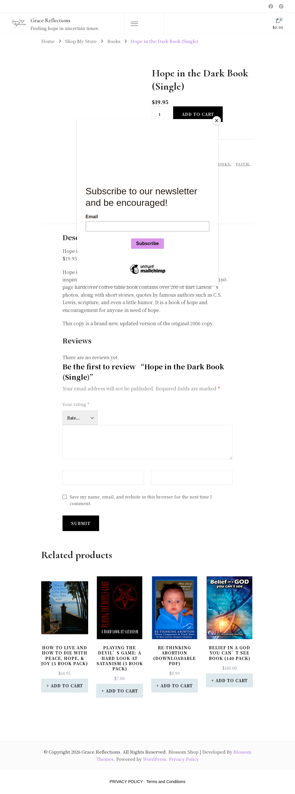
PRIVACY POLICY (126, 781)
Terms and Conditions (165, 781)
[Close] (216, 120)
